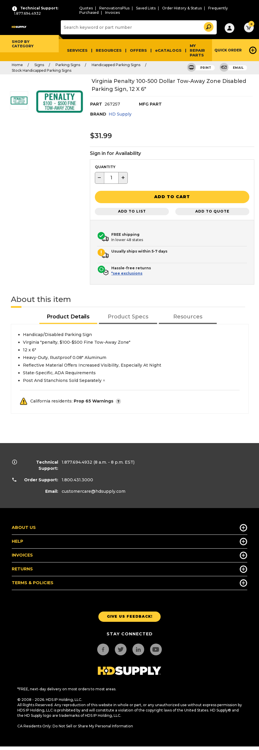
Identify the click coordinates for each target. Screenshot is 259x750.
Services (77, 50)
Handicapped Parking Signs (116, 65)
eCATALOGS (168, 50)
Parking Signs (68, 65)
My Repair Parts (197, 50)
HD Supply (120, 114)
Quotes (86, 8)
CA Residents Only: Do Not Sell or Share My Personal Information (75, 725)
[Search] (138, 27)
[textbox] (111, 177)
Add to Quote (212, 211)
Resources (109, 50)
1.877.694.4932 (77, 461)
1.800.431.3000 (77, 479)
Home (17, 65)
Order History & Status (182, 8)
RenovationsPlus (114, 8)
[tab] (68, 316)
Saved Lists (146, 8)
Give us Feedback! (129, 616)
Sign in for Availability (115, 153)
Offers (138, 50)
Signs (39, 65)
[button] (208, 26)
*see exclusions (126, 272)
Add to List (132, 211)
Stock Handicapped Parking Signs (41, 70)
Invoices (112, 12)
